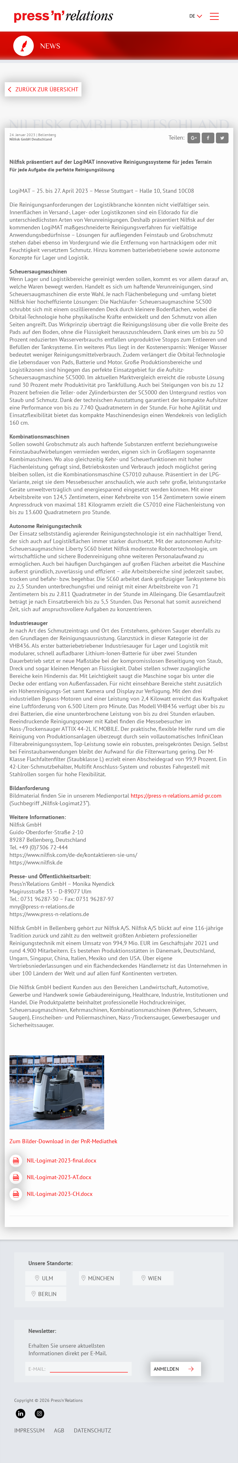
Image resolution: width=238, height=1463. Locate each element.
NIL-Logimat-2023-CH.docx (59, 1193)
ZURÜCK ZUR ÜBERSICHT (46, 89)
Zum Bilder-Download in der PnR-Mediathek (63, 1141)
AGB (59, 1430)
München (101, 1278)
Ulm (47, 1278)
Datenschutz (92, 1430)
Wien (154, 1278)
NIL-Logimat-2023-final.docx (61, 1160)
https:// (139, 795)
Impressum (29, 1430)
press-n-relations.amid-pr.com (185, 795)
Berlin (47, 1294)
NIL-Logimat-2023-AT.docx (59, 1177)
